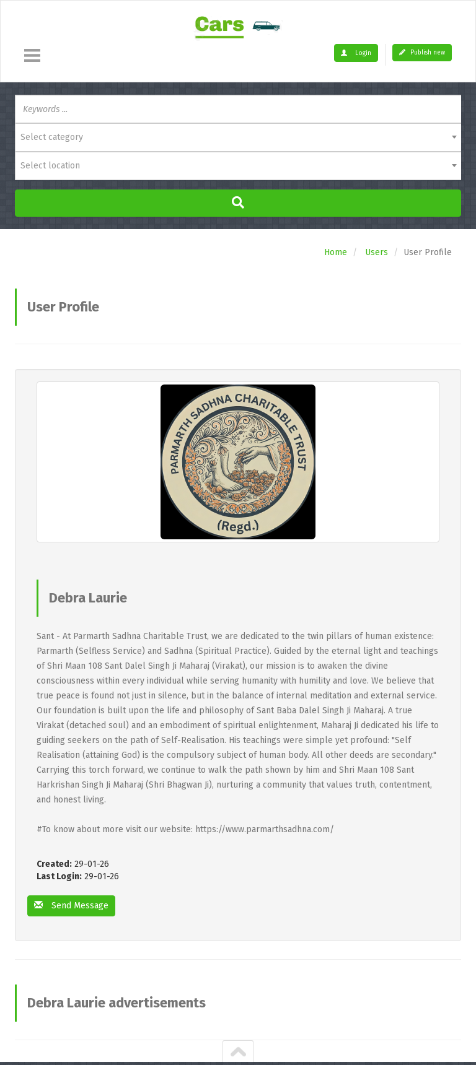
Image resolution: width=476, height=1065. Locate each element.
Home (335, 252)
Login (356, 53)
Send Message (71, 905)
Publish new (422, 52)
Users (376, 252)
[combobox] (238, 137)
